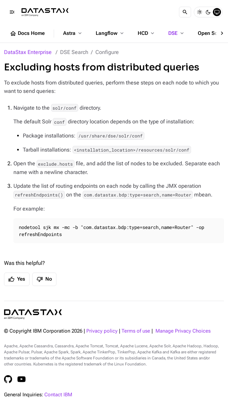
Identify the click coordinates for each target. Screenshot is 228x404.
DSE (176, 33)
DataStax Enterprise (28, 52)
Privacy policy (102, 331)
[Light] (199, 12)
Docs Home (27, 33)
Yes (16, 279)
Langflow (110, 33)
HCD (146, 33)
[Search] (185, 12)
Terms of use (136, 331)
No (44, 279)
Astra (73, 33)
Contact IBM (58, 395)
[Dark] (208, 12)
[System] (217, 12)
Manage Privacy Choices (183, 331)
